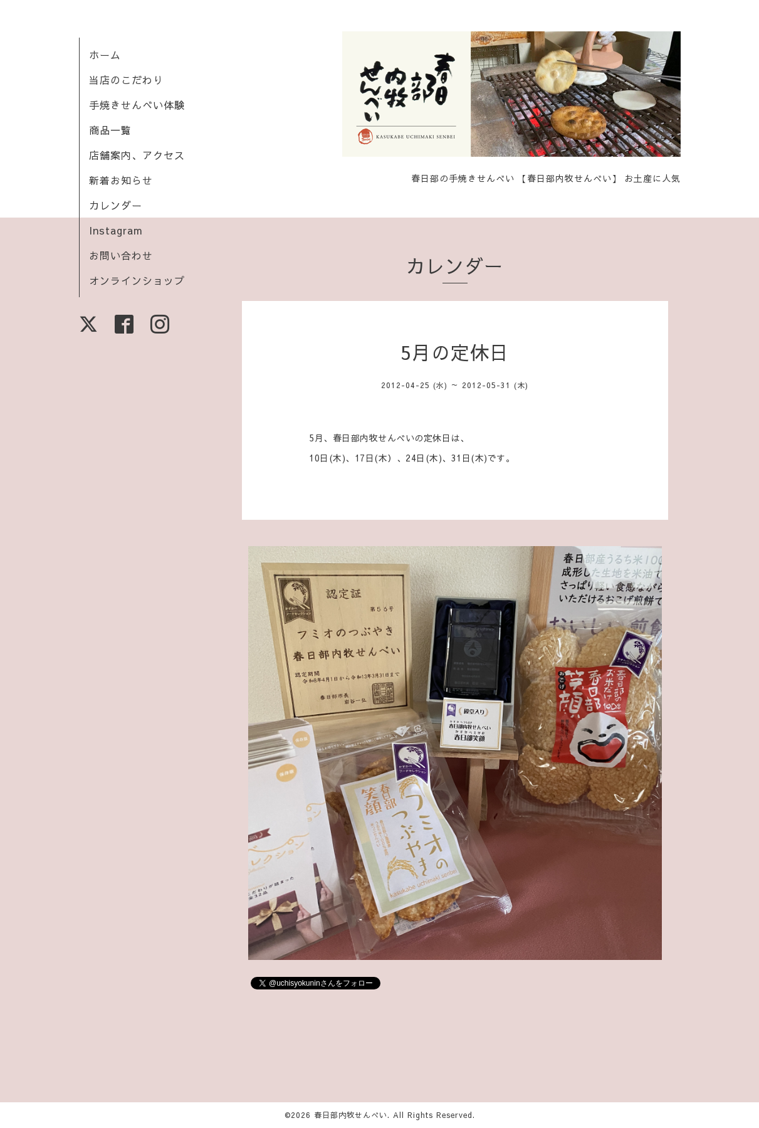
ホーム (105, 54)
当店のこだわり (126, 80)
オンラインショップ (137, 280)
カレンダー (115, 205)
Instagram (116, 230)
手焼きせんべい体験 (137, 105)
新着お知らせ (121, 180)
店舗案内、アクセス (137, 155)
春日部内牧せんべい (350, 1115)
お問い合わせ (121, 255)
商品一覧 (110, 130)
